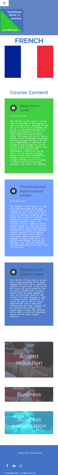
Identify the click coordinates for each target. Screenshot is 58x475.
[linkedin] (14, 465)
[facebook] (7, 465)
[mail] (21, 465)
